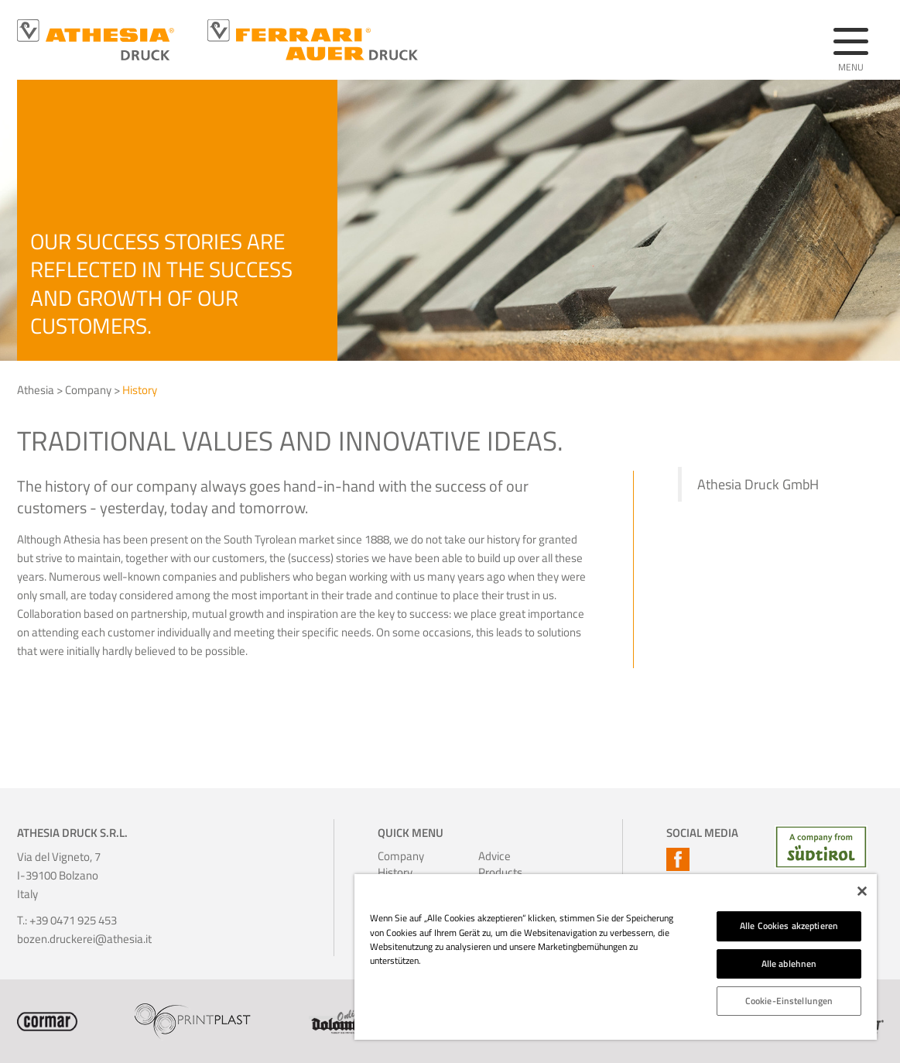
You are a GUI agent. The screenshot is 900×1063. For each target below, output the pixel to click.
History (139, 390)
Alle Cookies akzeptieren (789, 925)
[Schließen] (862, 891)
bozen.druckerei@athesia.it (84, 939)
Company (88, 390)
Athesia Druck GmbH (758, 484)
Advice (494, 856)
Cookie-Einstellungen (789, 1000)
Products (499, 872)
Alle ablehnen (789, 963)
